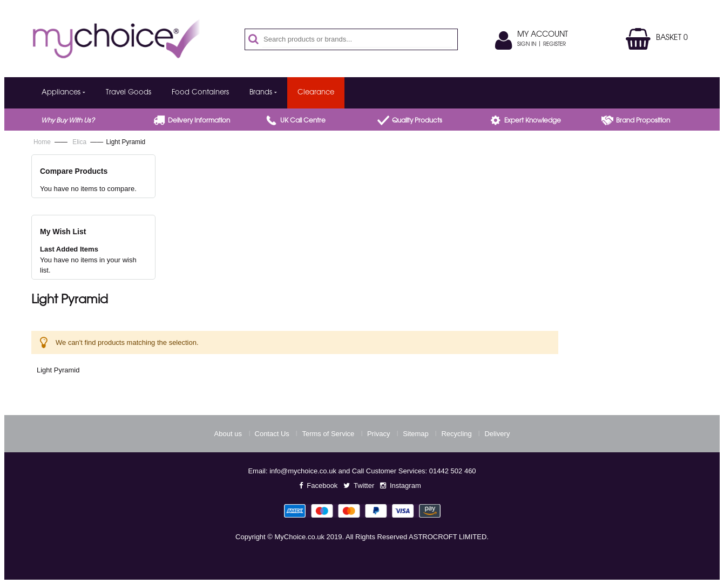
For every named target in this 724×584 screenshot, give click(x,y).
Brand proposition (643, 121)
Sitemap (416, 434)
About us (228, 434)
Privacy (378, 434)
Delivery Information (199, 121)
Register (554, 44)
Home (42, 142)
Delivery (497, 434)
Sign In (526, 44)
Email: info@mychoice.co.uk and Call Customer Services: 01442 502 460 (362, 471)
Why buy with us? (67, 121)
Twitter (364, 485)
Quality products (417, 121)
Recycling (456, 434)
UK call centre (303, 121)
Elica (80, 142)
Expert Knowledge (532, 121)
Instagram (405, 485)
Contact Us (272, 434)
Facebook (322, 485)
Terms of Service (328, 434)
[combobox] (357, 39)
